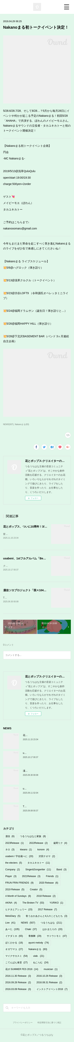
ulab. (38, 956)
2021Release (31, 877)
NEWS (28, 923)
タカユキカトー (38, 863)
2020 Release (48, 883)
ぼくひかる (14, 943)
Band (61, 870)
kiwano (26, 850)
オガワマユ (14, 950)
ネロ (10, 850)
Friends (52, 877)
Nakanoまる (37, 950)
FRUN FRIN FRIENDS (19, 883)
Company (12, 870)
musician (50, 970)
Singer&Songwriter (38, 870)
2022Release (38, 843)
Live (10, 923)
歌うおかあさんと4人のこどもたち (46, 916)
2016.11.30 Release (18, 976)
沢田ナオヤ (47, 857)
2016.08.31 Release (49, 983)
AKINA (11, 903)
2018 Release (46, 897)
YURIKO (56, 903)
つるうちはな (51, 923)
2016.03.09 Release (18, 990)
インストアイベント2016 (52, 990)
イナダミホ (14, 936)
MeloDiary (13, 916)
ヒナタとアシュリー (18, 910)
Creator (36, 890)
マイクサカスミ (16, 956)
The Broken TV (33, 903)
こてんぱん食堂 (16, 963)
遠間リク (60, 843)
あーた (12, 930)
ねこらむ (40, 963)
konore (43, 850)
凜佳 (10, 837)
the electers (13, 863)
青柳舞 (34, 936)
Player (11, 877)
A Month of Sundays (18, 897)
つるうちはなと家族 (33, 837)
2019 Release (14, 890)
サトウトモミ (57, 936)
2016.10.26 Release (49, 976)
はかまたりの (52, 930)
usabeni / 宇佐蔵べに (19, 857)
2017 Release (47, 910)
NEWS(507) (8, 424)
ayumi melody (38, 943)
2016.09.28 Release (18, 983)
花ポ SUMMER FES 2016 (21, 970)
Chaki (31, 930)
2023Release (14, 843)
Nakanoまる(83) (22, 424)
